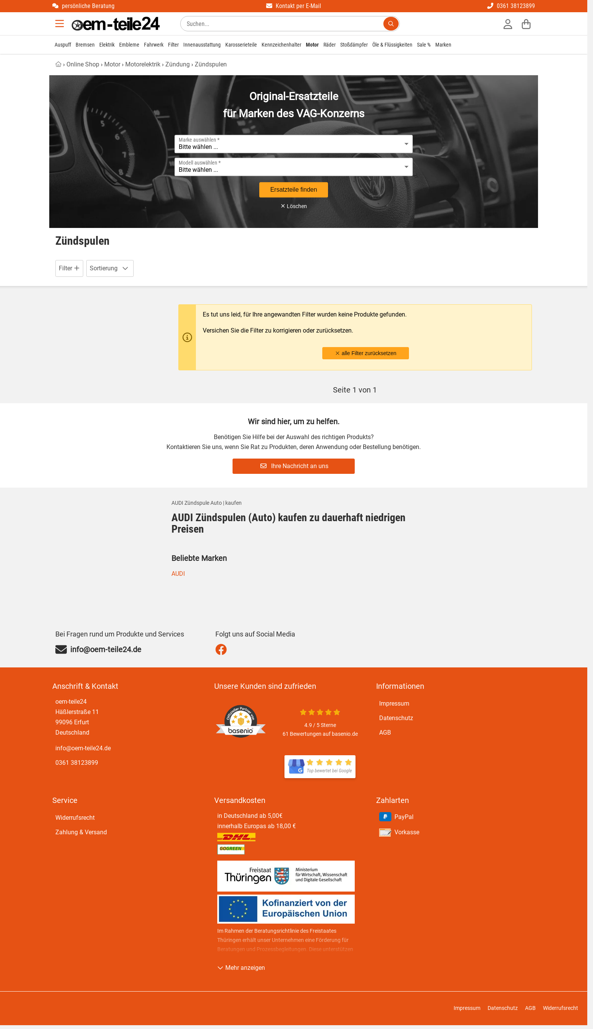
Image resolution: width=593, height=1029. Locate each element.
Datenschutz (396, 718)
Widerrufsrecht (75, 817)
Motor (312, 45)
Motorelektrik (142, 64)
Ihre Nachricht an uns (294, 466)
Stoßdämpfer (354, 45)
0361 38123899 (511, 6)
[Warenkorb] (526, 23)
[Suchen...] (391, 24)
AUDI (178, 573)
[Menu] (60, 23)
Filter (173, 45)
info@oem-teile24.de (83, 748)
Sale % (424, 45)
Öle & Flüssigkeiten (392, 45)
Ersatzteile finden (293, 189)
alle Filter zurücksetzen (365, 353)
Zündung (177, 64)
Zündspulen (211, 64)
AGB (385, 732)
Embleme (129, 45)
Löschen (293, 206)
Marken (443, 45)
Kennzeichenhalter (281, 45)
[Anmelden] (508, 23)
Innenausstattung (202, 45)
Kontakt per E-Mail (293, 6)
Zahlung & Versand (81, 832)
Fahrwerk (153, 45)
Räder (329, 45)
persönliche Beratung (83, 6)
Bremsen (85, 45)
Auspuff (63, 45)
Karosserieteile (241, 45)
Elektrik (107, 45)
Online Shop (82, 64)
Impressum (394, 703)
